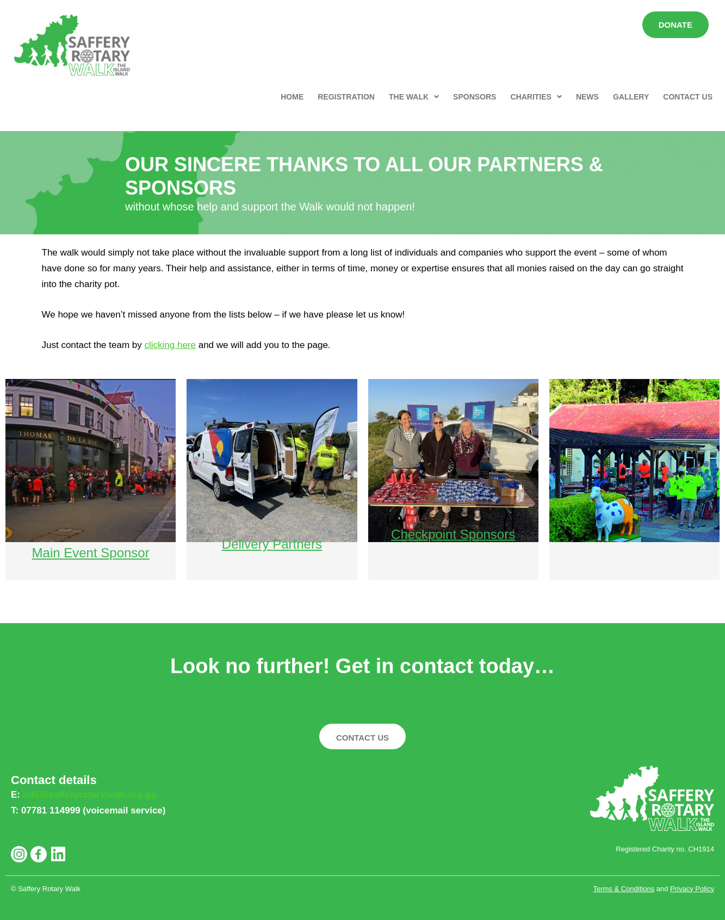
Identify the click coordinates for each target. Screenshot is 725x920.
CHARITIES (535, 96)
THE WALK (414, 96)
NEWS (587, 96)
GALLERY (631, 96)
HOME (292, 96)
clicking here (170, 345)
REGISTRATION (346, 96)
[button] (414, 97)
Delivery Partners (272, 534)
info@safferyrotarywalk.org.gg (90, 795)
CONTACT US (687, 96)
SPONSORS (474, 96)
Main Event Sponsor (91, 544)
